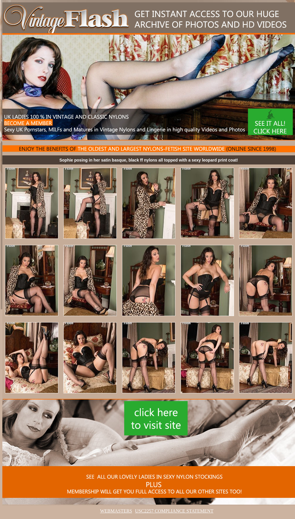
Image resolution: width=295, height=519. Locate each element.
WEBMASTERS (116, 510)
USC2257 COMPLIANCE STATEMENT (174, 510)
